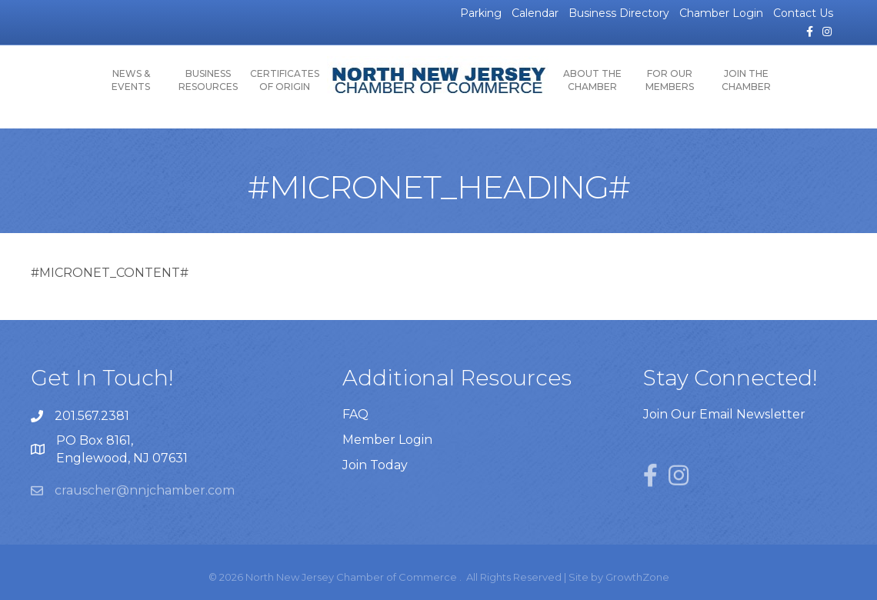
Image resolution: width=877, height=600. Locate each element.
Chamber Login (721, 13)
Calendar (535, 13)
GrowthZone (637, 577)
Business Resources (208, 80)
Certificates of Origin (284, 80)
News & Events (131, 80)
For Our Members (669, 80)
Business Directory (619, 13)
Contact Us (803, 13)
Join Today (375, 465)
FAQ (355, 414)
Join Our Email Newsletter (724, 414)
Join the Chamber (746, 80)
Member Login (387, 439)
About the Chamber (592, 80)
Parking (481, 13)
